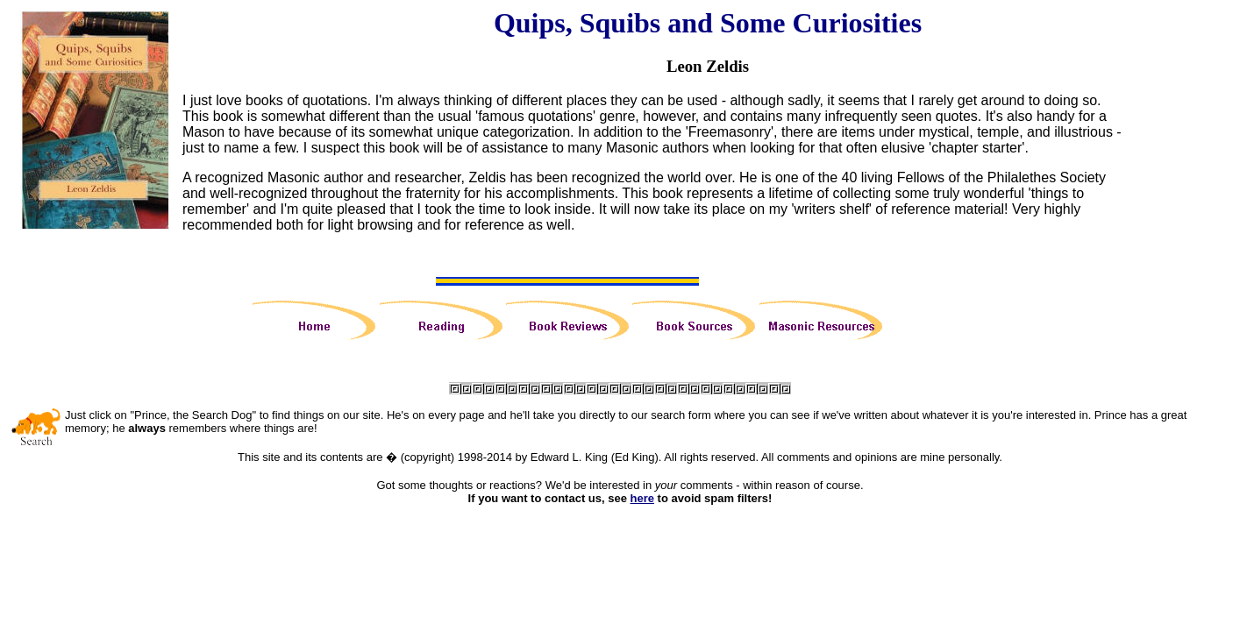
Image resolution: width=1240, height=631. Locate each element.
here (642, 498)
